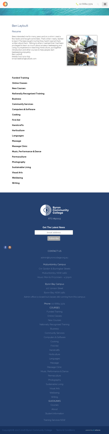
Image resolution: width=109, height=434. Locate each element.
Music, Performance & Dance (26, 151)
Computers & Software (23, 109)
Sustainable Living (21, 167)
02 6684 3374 (86, 4)
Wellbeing (17, 178)
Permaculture (19, 157)
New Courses (18, 88)
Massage (16, 141)
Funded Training (20, 78)
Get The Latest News (54, 227)
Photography (18, 162)
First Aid (16, 120)
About (54, 409)
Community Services (22, 104)
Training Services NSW (54, 420)
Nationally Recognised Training (28, 93)
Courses (54, 405)
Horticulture (18, 130)
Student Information (54, 413)
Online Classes (19, 83)
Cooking (16, 115)
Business (16, 99)
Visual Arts (17, 172)
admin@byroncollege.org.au (54, 257)
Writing (16, 183)
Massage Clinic (19, 146)
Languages (18, 136)
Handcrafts (18, 125)
